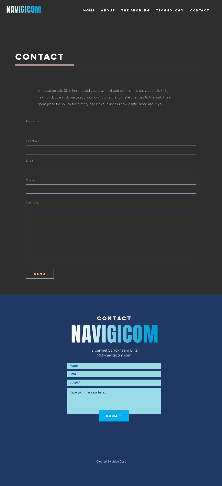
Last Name (32, 140)
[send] (40, 274)
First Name (33, 121)
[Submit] (114, 415)
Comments (32, 202)
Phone (30, 180)
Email (29, 160)
